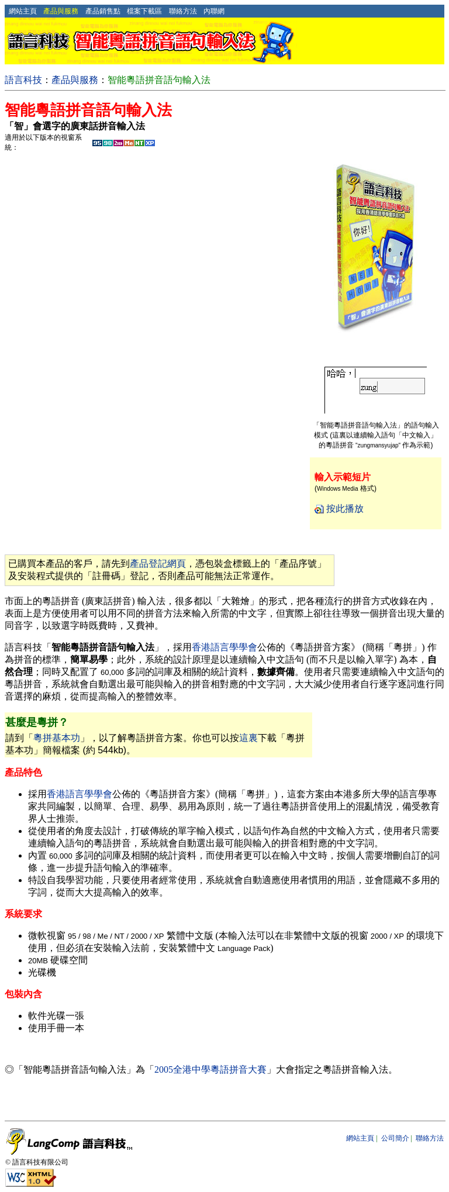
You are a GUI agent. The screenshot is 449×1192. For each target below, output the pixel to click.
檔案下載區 (144, 11)
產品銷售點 (102, 11)
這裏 (248, 738)
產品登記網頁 (158, 564)
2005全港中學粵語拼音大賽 (210, 1069)
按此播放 (345, 509)
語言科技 (23, 80)
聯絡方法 (183, 11)
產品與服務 (74, 80)
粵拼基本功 (56, 738)
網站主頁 (23, 11)
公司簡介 (395, 1138)
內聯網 (213, 11)
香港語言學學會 (224, 647)
